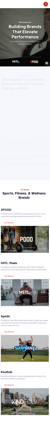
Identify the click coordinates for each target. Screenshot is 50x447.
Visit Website (9, 223)
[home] (8, 4)
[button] (45, 4)
